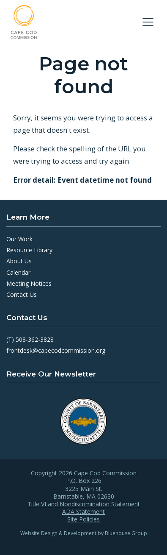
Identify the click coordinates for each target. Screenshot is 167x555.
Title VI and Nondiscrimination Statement (83, 504)
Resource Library (29, 250)
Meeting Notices (29, 283)
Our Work (19, 239)
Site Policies (83, 519)
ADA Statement (83, 512)
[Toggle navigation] (148, 22)
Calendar (18, 272)
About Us (19, 261)
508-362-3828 (35, 339)
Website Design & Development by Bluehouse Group (83, 533)
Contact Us (21, 294)
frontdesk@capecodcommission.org (55, 350)
